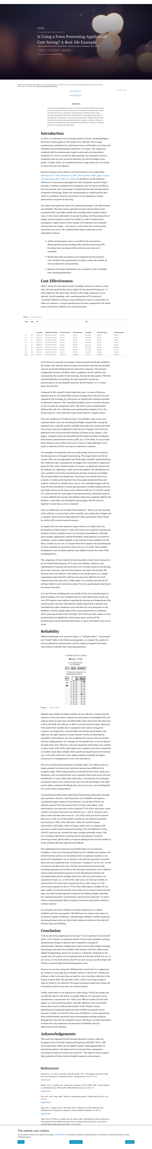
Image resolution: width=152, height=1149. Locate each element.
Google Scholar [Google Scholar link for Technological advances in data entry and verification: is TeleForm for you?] (46, 1080)
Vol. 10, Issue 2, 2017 (43, 32)
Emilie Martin (62, 46)
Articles (40, 28)
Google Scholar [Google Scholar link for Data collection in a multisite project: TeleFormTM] (46, 1091)
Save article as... (75, 91)
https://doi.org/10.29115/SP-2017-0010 (50, 54)
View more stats (121, 90)
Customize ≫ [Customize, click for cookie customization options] (76, 1142)
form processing (53, 50)
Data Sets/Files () (75, 95)
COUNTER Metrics (60, 1135)
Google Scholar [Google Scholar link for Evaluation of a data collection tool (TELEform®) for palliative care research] (46, 1113)
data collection (67, 50)
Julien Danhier (42, 46)
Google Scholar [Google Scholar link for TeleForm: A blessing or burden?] (46, 1102)
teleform (41, 50)
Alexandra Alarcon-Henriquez (79, 46)
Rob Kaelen (52, 46)
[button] (76, 336)
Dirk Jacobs (95, 46)
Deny (21, 1142)
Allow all (130, 1142)
